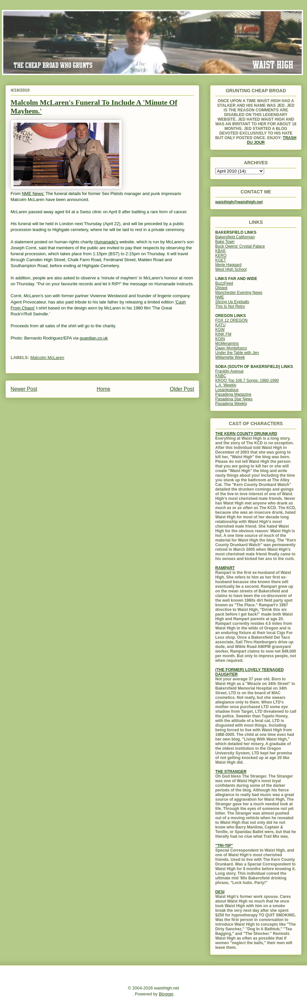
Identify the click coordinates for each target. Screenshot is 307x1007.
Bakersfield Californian (235, 237)
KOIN (220, 339)
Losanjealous (227, 389)
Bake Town (224, 241)
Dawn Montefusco (231, 348)
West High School (231, 269)
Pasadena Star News (234, 399)
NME (219, 297)
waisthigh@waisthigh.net (239, 202)
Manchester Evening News (238, 292)
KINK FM (223, 334)
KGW (220, 329)
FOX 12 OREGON (231, 320)
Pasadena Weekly (231, 403)
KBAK (220, 251)
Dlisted (221, 288)
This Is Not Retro (230, 306)
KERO (220, 255)
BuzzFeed (224, 283)
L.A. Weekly (225, 385)
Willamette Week (230, 357)
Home (104, 389)
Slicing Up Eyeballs (232, 302)
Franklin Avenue (229, 371)
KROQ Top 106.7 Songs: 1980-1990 (247, 380)
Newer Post (24, 389)
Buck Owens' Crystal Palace (240, 246)
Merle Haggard (228, 264)
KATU (220, 325)
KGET (220, 260)
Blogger (166, 993)
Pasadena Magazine (233, 394)
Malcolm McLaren (47, 357)
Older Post (182, 389)
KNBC (220, 376)
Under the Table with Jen (237, 352)
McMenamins (227, 343)
